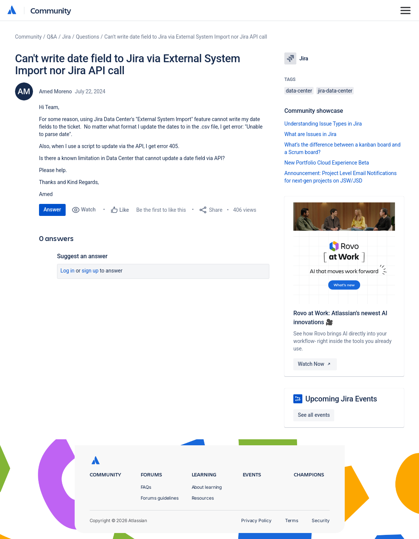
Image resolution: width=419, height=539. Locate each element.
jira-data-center (335, 91)
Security (320, 520)
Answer (52, 210)
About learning (207, 487)
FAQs (146, 487)
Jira (66, 37)
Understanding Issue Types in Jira (323, 124)
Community (50, 10)
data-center (299, 91)
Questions (87, 37)
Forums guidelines (160, 498)
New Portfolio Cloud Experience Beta (326, 163)
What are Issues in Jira (310, 134)
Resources (203, 498)
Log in (67, 271)
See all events (314, 415)
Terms (292, 520)
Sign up (90, 271)
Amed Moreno (55, 91)
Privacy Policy (256, 520)
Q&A (52, 37)
